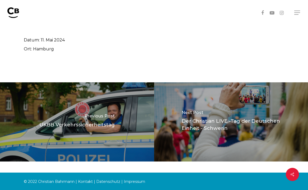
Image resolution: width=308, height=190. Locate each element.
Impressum (134, 181)
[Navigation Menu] (297, 13)
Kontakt (85, 181)
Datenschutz (108, 181)
